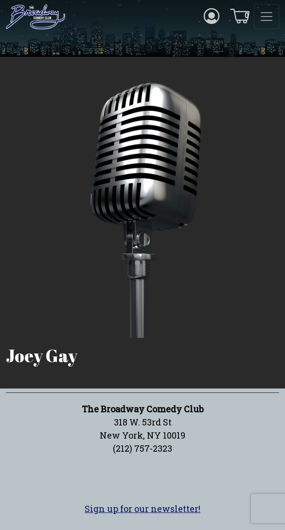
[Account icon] (211, 15)
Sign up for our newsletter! (142, 508)
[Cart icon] (239, 15)
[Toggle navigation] (266, 16)
